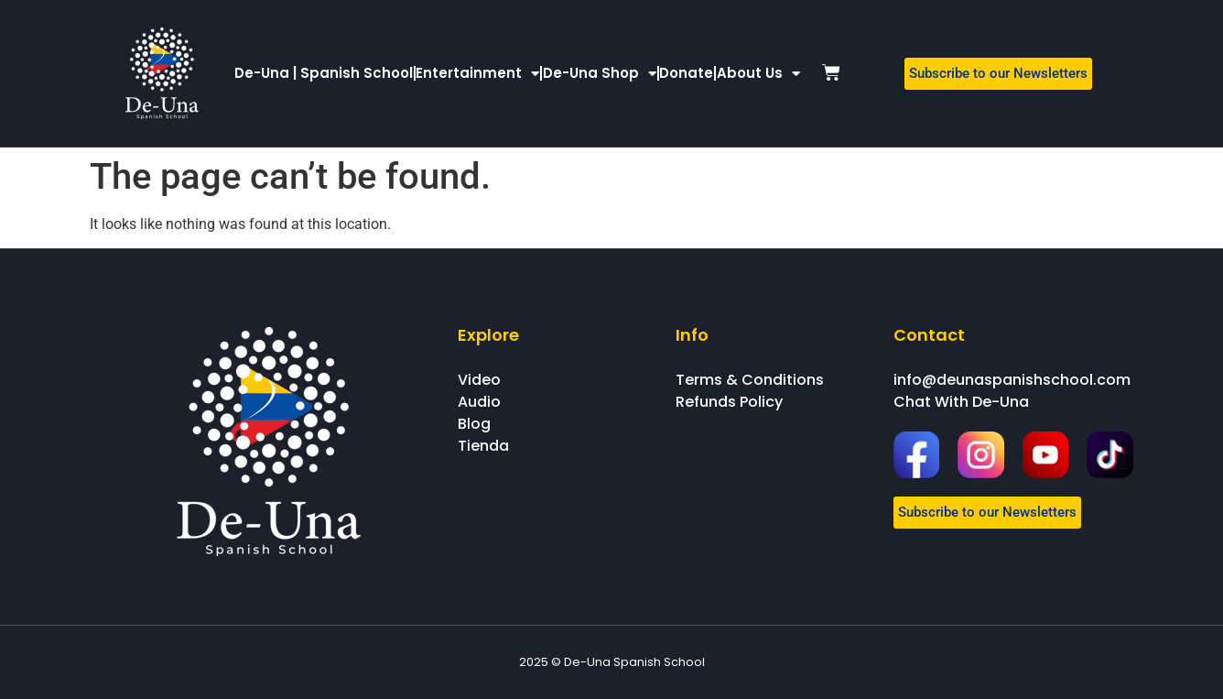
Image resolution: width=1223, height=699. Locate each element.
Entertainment (477, 74)
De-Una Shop (599, 74)
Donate (686, 72)
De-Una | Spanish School (323, 72)
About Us (758, 74)
